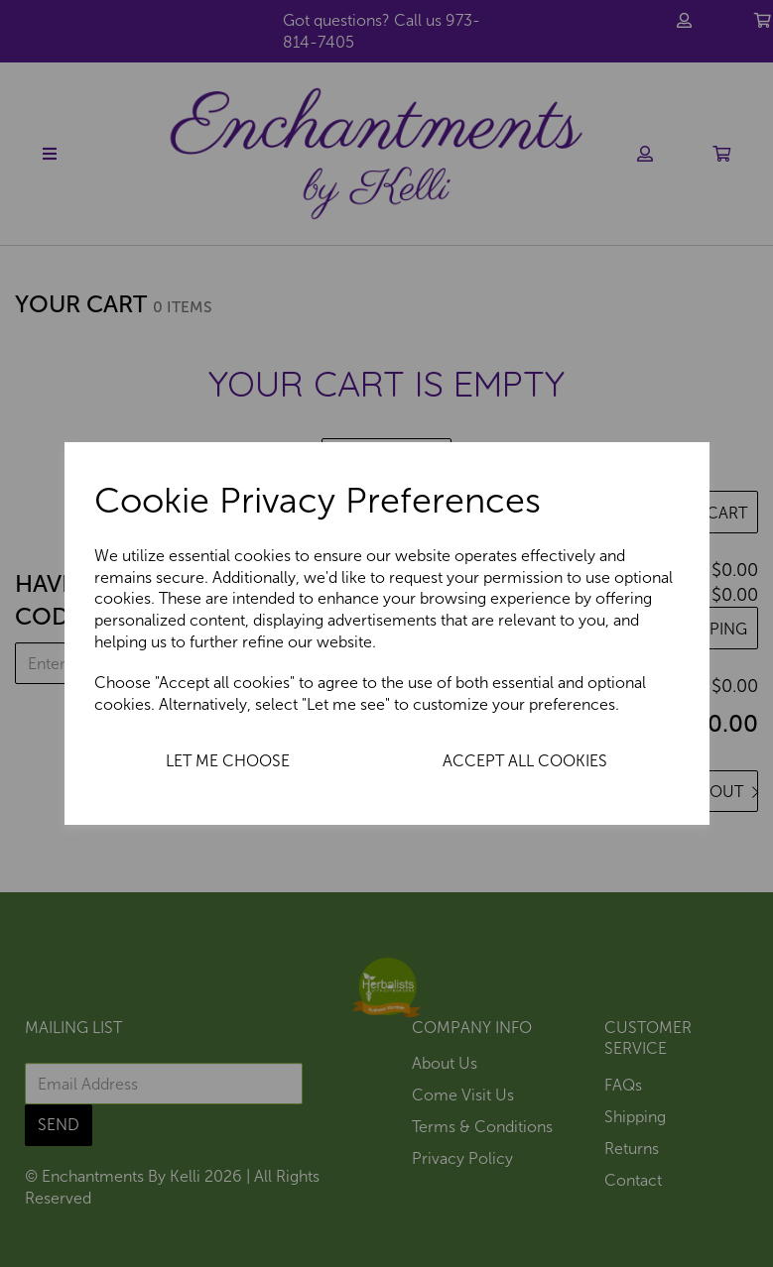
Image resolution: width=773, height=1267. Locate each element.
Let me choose (228, 760)
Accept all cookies (525, 760)
